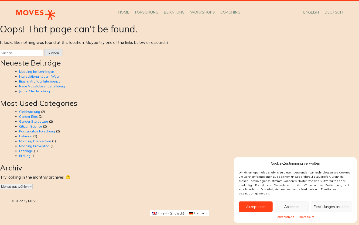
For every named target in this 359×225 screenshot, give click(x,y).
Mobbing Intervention (35, 141)
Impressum (306, 216)
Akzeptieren (256, 206)
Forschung (146, 12)
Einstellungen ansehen (331, 206)
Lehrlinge (26, 151)
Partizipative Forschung (37, 131)
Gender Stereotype (33, 121)
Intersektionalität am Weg (39, 76)
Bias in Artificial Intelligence (39, 81)
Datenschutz (285, 216)
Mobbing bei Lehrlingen (36, 71)
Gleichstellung (29, 112)
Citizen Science (30, 126)
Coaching (230, 12)
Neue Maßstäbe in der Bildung (42, 86)
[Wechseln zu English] (311, 12)
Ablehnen (291, 206)
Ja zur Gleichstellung (34, 91)
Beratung (174, 12)
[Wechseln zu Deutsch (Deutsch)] (197, 213)
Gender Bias (28, 116)
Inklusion (25, 136)
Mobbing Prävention (34, 146)
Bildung (25, 156)
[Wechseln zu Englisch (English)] (168, 213)
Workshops (202, 12)
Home (123, 12)
